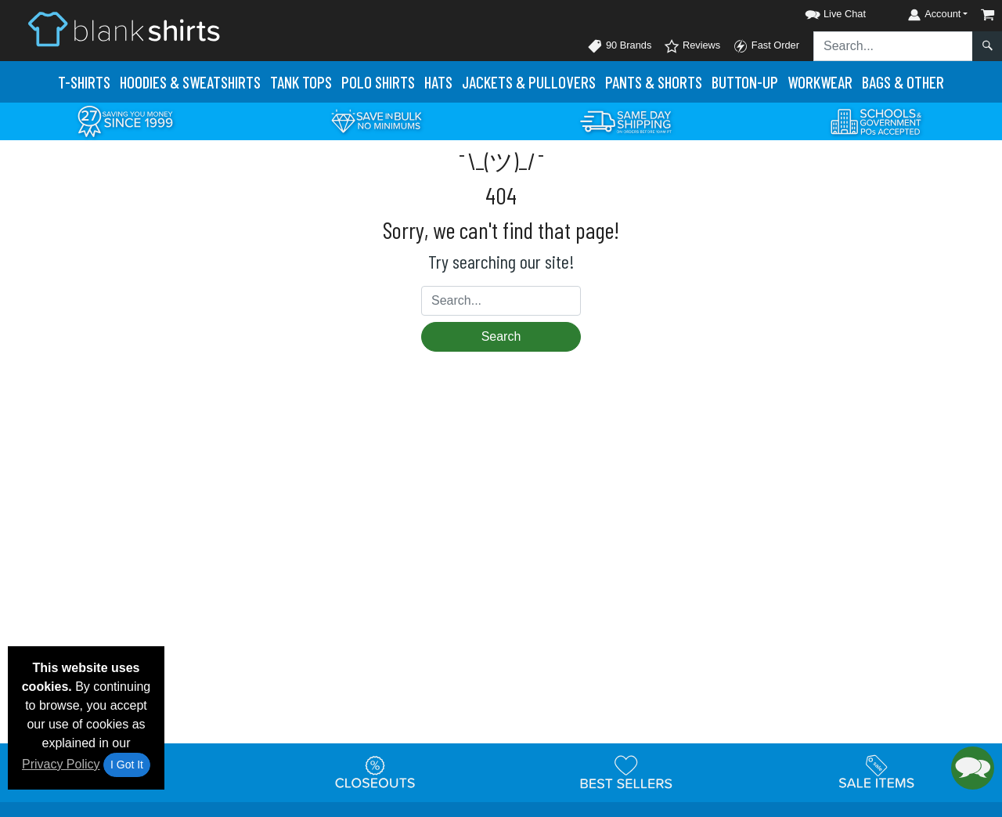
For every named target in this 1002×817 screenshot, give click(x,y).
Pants (653, 82)
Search (501, 336)
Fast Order (766, 46)
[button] (821, 11)
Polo (378, 82)
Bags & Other (903, 82)
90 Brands (619, 46)
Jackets (529, 82)
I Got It (126, 764)
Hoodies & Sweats (190, 82)
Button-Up (745, 82)
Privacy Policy (61, 764)
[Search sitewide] (893, 46)
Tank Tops (301, 82)
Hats (438, 82)
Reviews (692, 46)
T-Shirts (84, 82)
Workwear (820, 82)
